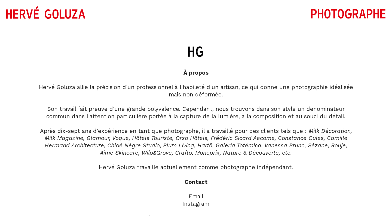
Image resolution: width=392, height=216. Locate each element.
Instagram (195, 203)
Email (196, 196)
